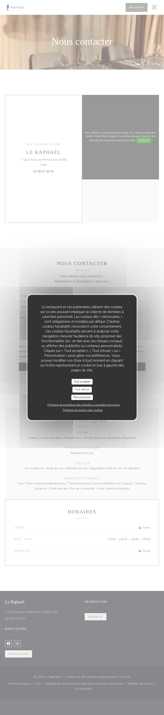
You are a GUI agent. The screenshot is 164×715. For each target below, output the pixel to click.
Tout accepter (82, 381)
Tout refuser (82, 389)
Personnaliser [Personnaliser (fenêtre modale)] (82, 397)
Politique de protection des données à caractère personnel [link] (83, 405)
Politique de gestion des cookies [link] (83, 410)
